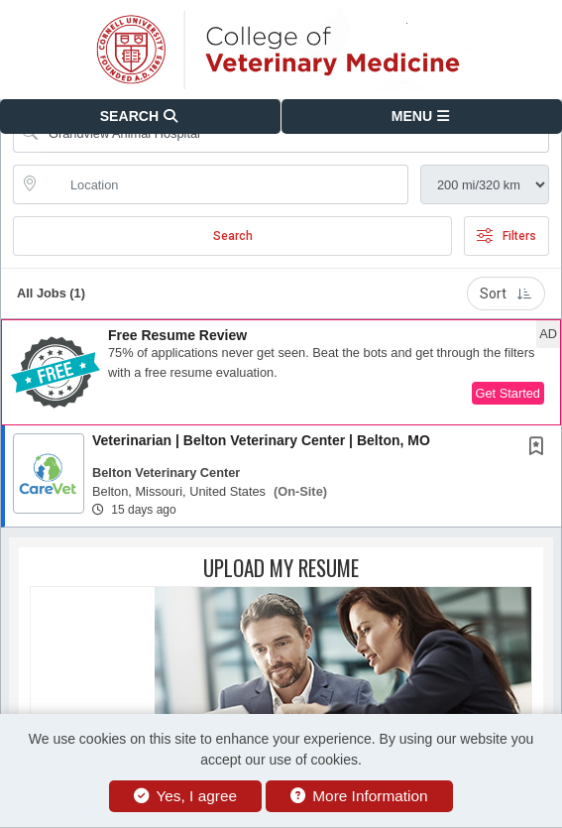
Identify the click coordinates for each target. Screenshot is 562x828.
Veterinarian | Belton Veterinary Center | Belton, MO (261, 440)
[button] (422, 116)
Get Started (508, 393)
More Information (359, 795)
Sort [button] (506, 293)
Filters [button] (506, 236)
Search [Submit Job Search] (233, 236)
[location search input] (224, 184)
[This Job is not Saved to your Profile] (540, 448)
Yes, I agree (185, 795)
